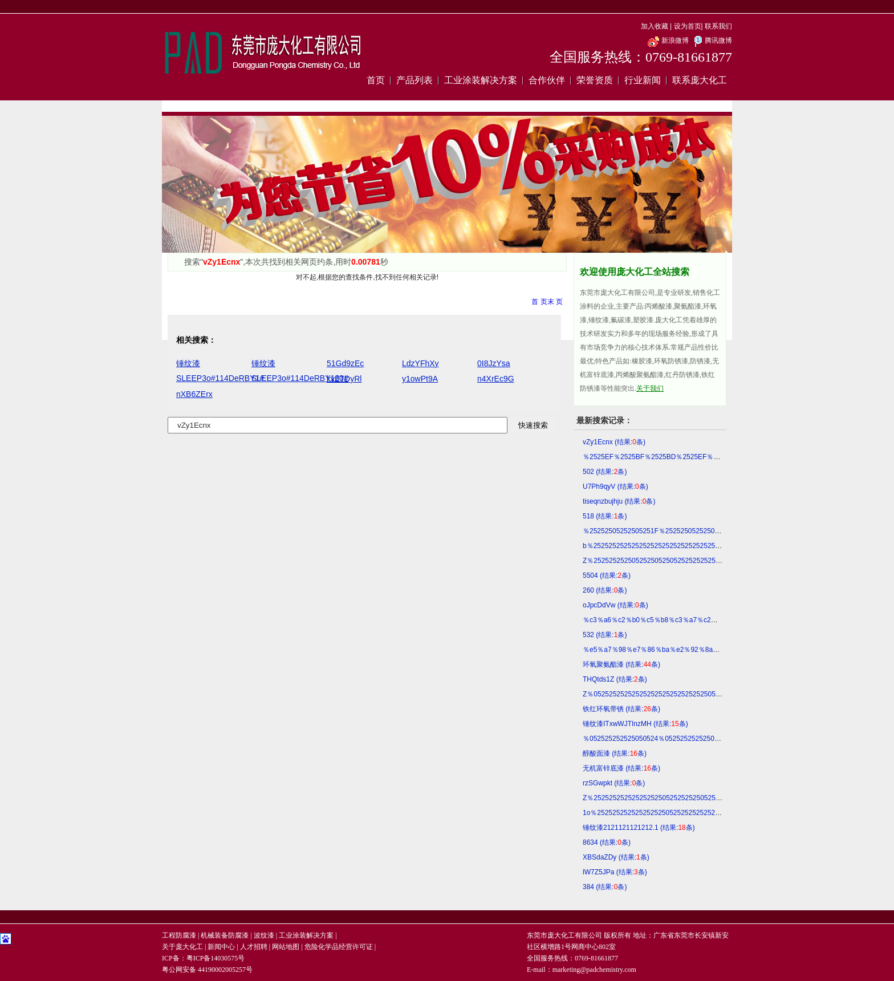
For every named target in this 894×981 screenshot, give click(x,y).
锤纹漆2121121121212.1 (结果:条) (639, 828)
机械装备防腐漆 (225, 935)
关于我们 (650, 388)
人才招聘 (253, 947)
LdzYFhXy (420, 363)
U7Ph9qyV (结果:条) (615, 486)
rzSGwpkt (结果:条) (614, 783)
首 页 (539, 302)
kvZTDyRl (344, 378)
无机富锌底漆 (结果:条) (621, 768)
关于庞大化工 (182, 947)
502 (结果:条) (605, 472)
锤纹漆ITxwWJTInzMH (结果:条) (635, 724)
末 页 (555, 302)
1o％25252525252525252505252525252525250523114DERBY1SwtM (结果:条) (706, 813)
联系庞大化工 (699, 80)
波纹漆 (264, 935)
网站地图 (285, 947)
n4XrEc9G (495, 378)
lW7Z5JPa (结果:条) (615, 872)
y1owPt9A (420, 378)
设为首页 (687, 26)
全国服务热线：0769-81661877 (641, 57)
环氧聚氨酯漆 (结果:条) (621, 664)
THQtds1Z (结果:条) (615, 679)
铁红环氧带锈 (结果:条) (621, 709)
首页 (376, 80)
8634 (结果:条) (607, 842)
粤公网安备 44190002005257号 (207, 970)
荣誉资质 (594, 80)
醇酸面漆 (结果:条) (615, 753)
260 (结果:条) (605, 590)
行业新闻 (642, 80)
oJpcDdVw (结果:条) (615, 605)
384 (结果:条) (605, 887)
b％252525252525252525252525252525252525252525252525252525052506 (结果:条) (718, 546)
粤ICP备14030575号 (215, 958)
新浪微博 (668, 40)
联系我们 (718, 26)
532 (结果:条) (605, 635)
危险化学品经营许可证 (338, 947)
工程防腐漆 (179, 935)
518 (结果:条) (605, 516)
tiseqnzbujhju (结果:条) (619, 501)
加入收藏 (654, 26)
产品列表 (414, 80)
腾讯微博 (711, 40)
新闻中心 (221, 947)
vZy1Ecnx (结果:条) (614, 442)
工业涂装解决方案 (480, 80)
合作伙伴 (547, 80)
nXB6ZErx (194, 394)
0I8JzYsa (493, 363)
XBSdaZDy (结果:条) (616, 857)
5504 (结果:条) (607, 575)
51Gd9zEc (345, 363)
